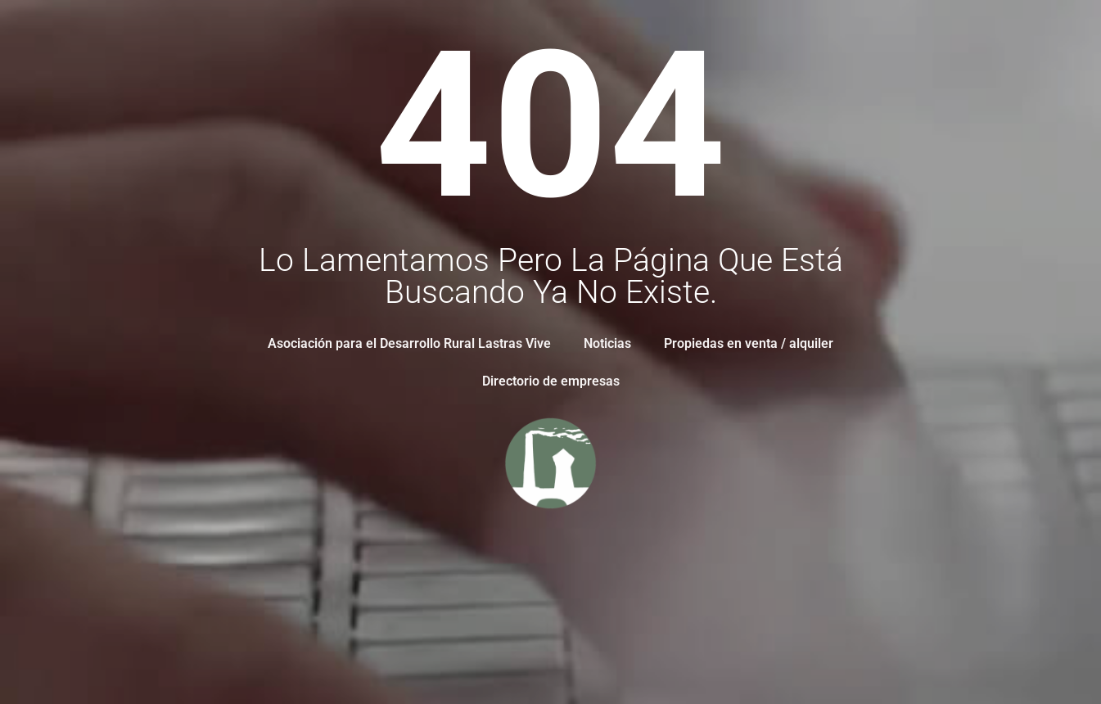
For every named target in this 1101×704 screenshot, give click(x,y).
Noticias (607, 343)
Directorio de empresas (551, 381)
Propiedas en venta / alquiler (748, 343)
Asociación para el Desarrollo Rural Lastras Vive (409, 343)
